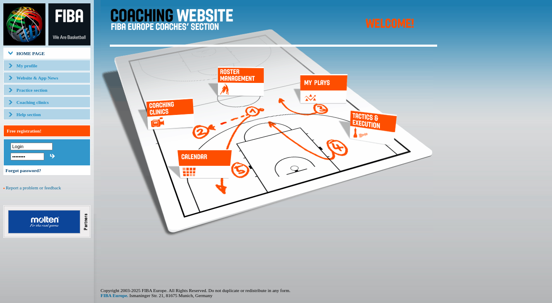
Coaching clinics (32, 102)
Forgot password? (23, 170)
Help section (28, 114)
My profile (26, 65)
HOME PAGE (30, 53)
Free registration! (24, 130)
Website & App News (37, 77)
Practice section (32, 90)
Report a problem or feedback (33, 187)
